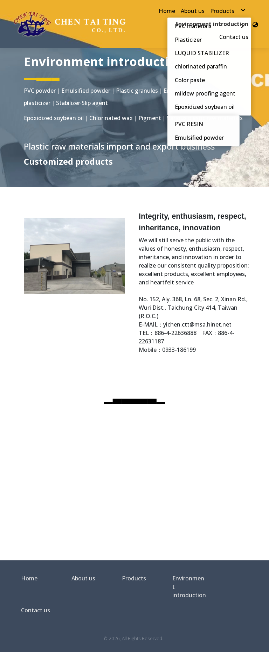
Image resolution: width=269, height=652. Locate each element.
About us (83, 578)
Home (29, 578)
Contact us (35, 610)
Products (134, 578)
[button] (255, 24)
